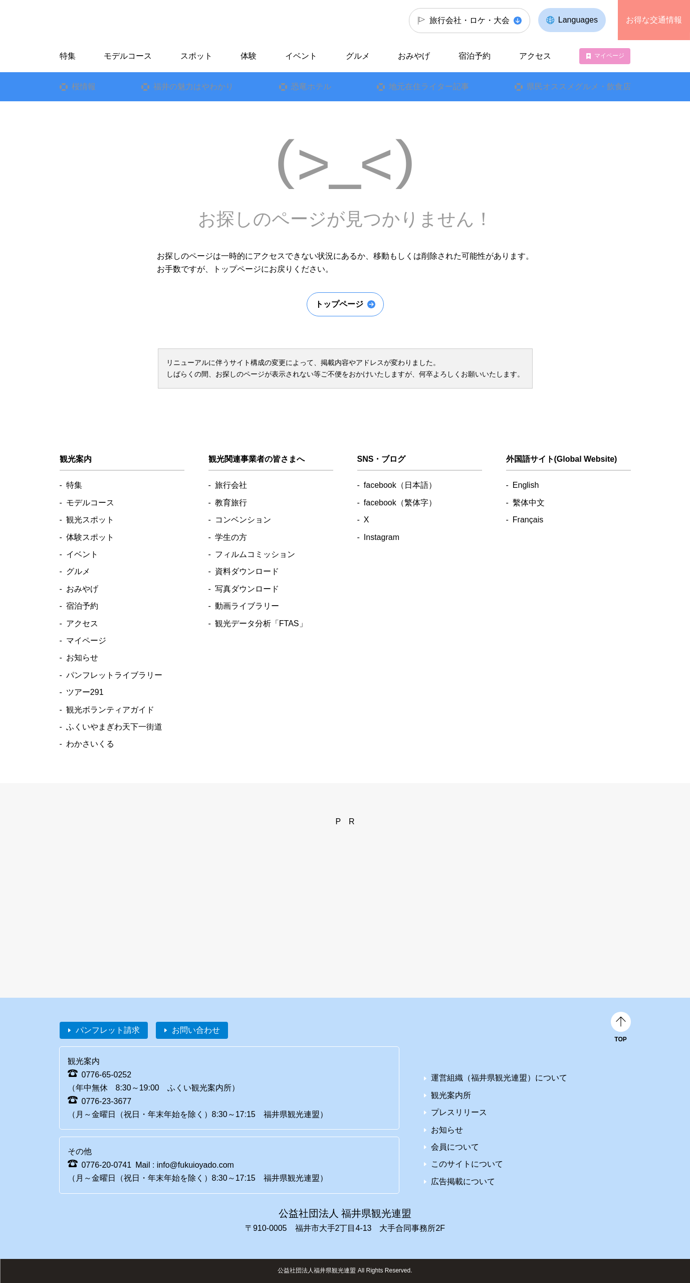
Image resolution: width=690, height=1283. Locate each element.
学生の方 (231, 537)
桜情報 (83, 86)
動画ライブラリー (247, 606)
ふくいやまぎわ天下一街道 (114, 726)
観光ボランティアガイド (110, 709)
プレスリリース (459, 1112)
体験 (249, 56)
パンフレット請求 (108, 1030)
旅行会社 (231, 485)
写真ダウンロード (247, 589)
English (526, 485)
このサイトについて (467, 1164)
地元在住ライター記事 (428, 86)
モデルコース (128, 56)
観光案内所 (451, 1095)
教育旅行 (231, 502)
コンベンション (243, 519)
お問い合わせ (196, 1030)
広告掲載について (463, 1181)
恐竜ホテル (311, 86)
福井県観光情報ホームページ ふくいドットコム (126, 20)
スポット (196, 56)
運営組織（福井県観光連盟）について (499, 1077)
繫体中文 (529, 502)
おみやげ (414, 56)
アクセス (535, 56)
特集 (67, 56)
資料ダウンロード (247, 571)
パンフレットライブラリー (114, 675)
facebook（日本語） (400, 485)
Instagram (381, 537)
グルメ (358, 56)
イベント (301, 56)
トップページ (339, 304)
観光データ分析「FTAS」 (261, 623)
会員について (455, 1147)
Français (528, 519)
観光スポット (90, 519)
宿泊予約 (474, 56)
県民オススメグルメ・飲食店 (578, 86)
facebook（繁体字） (400, 502)
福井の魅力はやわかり (193, 86)
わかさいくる (90, 744)
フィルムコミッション (255, 554)
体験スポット (90, 537)
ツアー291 (85, 692)
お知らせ (82, 657)
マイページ (609, 55)
